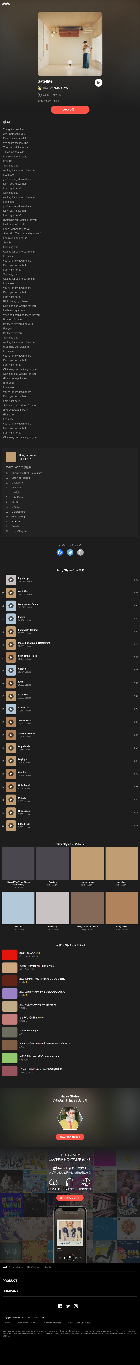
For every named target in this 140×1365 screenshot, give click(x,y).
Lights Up (52, 927)
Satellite (48, 1267)
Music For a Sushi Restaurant (27, 473)
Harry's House (27, 455)
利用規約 (6, 1323)
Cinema (16, 507)
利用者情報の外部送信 (51, 1323)
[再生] (98, 83)
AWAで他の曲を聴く (70, 1137)
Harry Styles (61, 87)
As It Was (16, 487)
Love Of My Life (20, 531)
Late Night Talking (21, 478)
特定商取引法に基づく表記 (79, 1323)
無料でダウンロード (70, 1198)
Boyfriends (17, 526)
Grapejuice (17, 482)
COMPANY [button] (10, 1291)
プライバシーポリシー (26, 1323)
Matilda (15, 502)
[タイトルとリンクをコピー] (80, 552)
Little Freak (17, 497)
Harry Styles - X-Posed (87, 927)
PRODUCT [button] (10, 1281)
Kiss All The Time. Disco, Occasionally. (18, 883)
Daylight (16, 492)
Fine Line (18, 927)
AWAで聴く (70, 109)
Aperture (53, 882)
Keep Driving (18, 516)
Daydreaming (18, 512)
